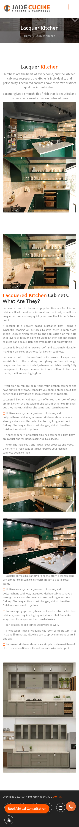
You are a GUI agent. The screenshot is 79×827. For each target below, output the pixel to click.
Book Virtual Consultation (27, 808)
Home (28, 35)
